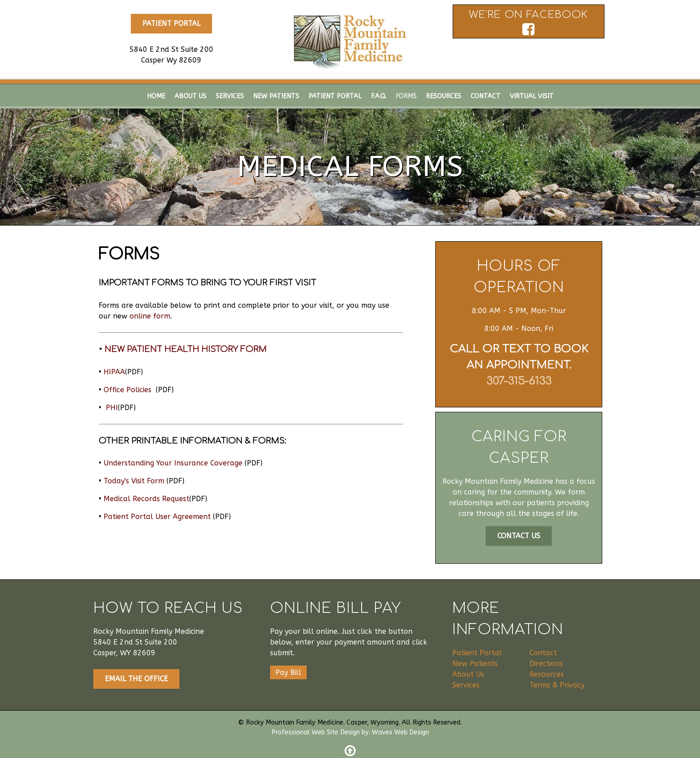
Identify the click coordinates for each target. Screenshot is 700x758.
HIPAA (114, 372)
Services (465, 685)
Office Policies (129, 389)
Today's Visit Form (134, 481)
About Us (468, 674)
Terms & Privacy (556, 685)
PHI (112, 407)
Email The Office (136, 678)
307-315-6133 (518, 381)
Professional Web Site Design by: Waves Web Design (350, 732)
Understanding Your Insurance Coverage (173, 463)
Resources (546, 674)
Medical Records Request (146, 498)
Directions (546, 663)
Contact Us (518, 536)
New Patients (475, 663)
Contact (543, 653)
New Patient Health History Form (185, 349)
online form (149, 316)
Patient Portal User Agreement (157, 516)
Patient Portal (171, 23)
